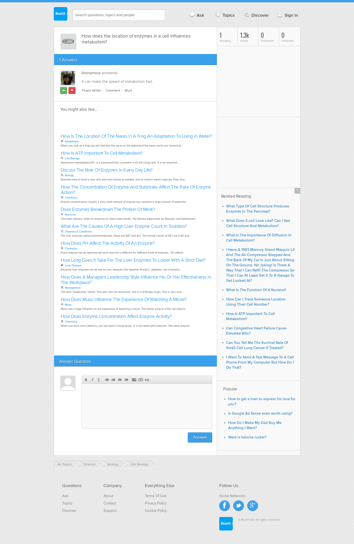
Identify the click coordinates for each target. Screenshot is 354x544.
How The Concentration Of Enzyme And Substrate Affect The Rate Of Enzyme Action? (136, 189)
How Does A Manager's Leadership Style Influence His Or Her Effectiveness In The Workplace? (136, 280)
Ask (196, 15)
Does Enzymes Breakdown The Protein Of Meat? (108, 209)
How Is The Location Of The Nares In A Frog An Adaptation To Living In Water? (136, 136)
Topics (224, 15)
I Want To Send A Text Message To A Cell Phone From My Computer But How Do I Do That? (260, 362)
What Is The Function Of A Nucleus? (256, 290)
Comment (113, 90)
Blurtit (61, 14)
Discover (256, 15)
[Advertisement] (116, 124)
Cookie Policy (156, 510)
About (108, 496)
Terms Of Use (155, 496)
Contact (109, 503)
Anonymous (91, 73)
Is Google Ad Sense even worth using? (260, 413)
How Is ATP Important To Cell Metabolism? (102, 153)
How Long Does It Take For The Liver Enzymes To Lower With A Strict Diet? (133, 260)
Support (110, 510)
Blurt (128, 90)
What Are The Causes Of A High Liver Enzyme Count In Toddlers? (124, 226)
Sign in (287, 15)
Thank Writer (91, 90)
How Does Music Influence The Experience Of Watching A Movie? (124, 299)
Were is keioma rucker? (247, 437)
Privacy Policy (155, 503)
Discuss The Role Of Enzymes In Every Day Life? (107, 170)
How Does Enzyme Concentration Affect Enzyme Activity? (116, 316)
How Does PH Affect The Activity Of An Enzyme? (108, 243)
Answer (200, 437)
